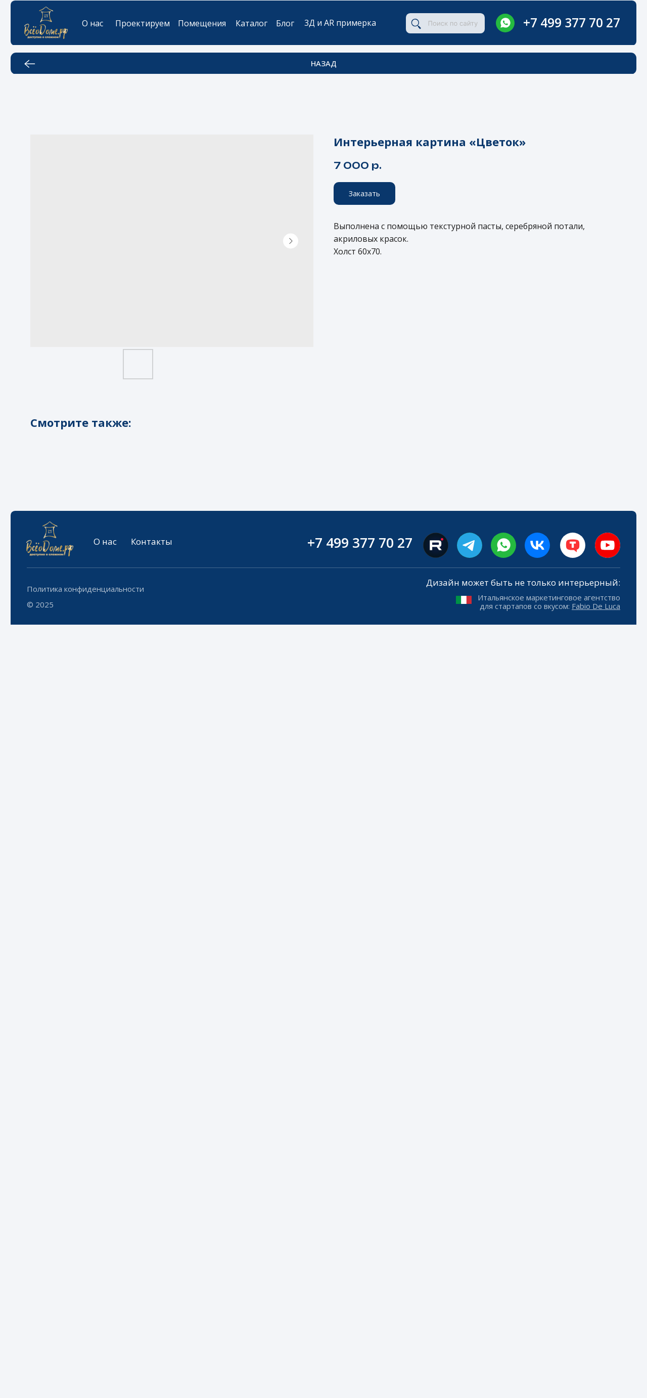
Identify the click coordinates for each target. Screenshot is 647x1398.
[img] (505, 23)
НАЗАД (324, 63)
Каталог (251, 23)
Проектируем (142, 23)
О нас (92, 23)
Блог (285, 23)
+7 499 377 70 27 (571, 22)
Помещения (202, 23)
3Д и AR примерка (340, 22)
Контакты (151, 541)
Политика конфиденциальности (85, 589)
